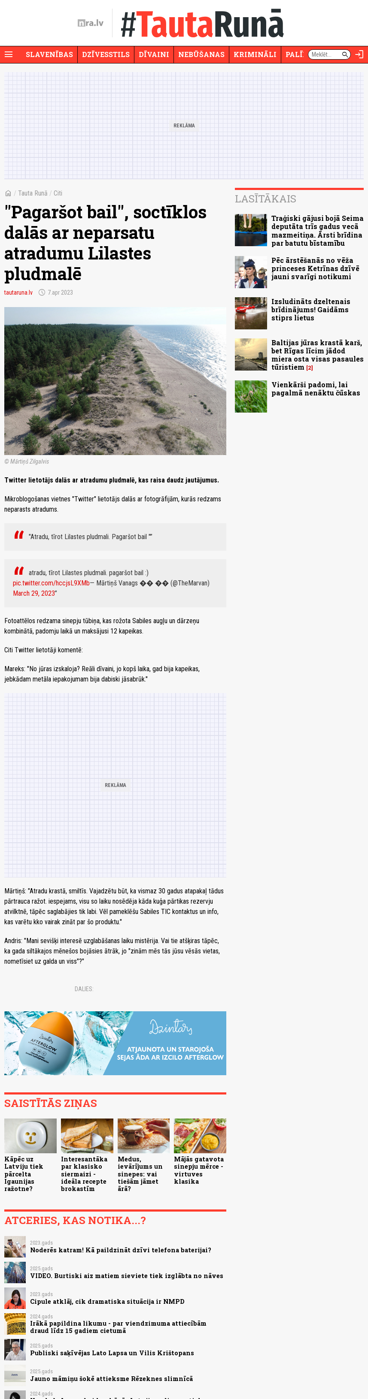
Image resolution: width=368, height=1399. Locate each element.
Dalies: (84, 989)
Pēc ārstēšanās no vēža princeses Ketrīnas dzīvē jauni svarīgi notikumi (315, 268)
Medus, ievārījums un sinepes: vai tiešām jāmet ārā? (140, 1174)
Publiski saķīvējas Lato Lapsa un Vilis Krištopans (112, 1353)
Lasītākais (265, 198)
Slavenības (49, 54)
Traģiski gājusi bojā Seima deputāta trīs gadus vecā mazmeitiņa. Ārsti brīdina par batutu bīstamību (317, 230)
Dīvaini (154, 54)
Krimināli (255, 54)
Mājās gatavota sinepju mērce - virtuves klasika (199, 1170)
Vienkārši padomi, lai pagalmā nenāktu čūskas (315, 388)
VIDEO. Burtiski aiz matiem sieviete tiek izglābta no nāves (126, 1276)
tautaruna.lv (18, 292)
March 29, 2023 (34, 593)
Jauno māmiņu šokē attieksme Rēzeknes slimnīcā (111, 1379)
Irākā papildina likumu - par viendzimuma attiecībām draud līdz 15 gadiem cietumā (118, 1327)
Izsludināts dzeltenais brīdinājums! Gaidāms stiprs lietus (310, 309)
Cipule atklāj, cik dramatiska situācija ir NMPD (107, 1301)
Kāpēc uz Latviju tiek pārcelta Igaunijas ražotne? (23, 1174)
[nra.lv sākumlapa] (90, 23)
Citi (58, 193)
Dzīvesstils (106, 54)
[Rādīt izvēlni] (8, 54)
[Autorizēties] (359, 54)
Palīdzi (300, 54)
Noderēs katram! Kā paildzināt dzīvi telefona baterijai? (120, 1250)
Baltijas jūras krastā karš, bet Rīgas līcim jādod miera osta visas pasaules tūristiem (317, 355)
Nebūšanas (201, 54)
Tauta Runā (33, 193)
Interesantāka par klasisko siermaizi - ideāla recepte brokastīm (84, 1174)
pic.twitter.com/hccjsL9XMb (51, 583)
